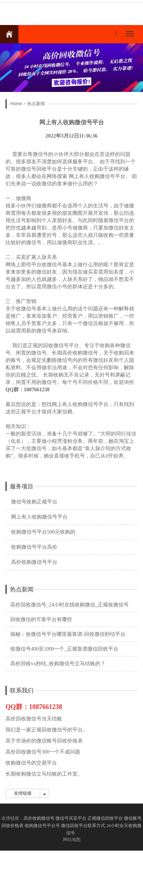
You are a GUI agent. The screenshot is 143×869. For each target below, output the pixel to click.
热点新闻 (36, 103)
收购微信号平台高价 (34, 547)
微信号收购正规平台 (34, 502)
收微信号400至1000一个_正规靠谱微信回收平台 (64, 649)
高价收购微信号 (39, 818)
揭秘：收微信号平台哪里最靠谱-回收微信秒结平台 (67, 634)
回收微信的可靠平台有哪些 (41, 619)
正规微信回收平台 (105, 818)
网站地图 (72, 839)
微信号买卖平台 (71, 818)
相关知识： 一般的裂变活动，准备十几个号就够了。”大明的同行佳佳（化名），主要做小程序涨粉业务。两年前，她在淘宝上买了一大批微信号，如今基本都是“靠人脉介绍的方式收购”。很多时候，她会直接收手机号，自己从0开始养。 (71, 441)
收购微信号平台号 (42, 825)
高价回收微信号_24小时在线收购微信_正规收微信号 (69, 605)
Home (16, 103)
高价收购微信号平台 (34, 562)
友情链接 (23, 793)
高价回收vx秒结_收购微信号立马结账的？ (58, 663)
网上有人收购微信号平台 (39, 517)
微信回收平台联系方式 (83, 825)
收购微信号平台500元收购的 (43, 532)
